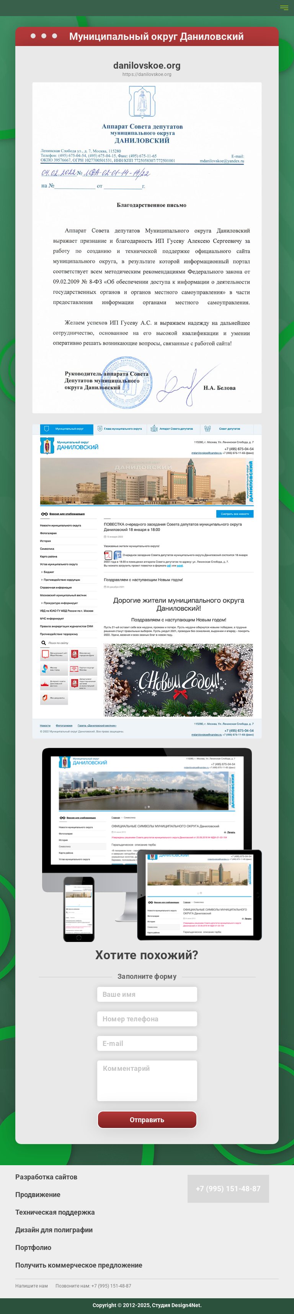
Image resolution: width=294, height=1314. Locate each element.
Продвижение (37, 1195)
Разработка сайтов (46, 1177)
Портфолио (33, 1247)
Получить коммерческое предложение (78, 1265)
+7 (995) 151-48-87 (228, 1188)
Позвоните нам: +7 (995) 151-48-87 (93, 1286)
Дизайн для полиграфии (54, 1230)
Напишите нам (31, 1286)
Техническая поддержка (55, 1212)
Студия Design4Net (176, 1305)
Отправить (147, 1120)
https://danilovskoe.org (146, 74)
